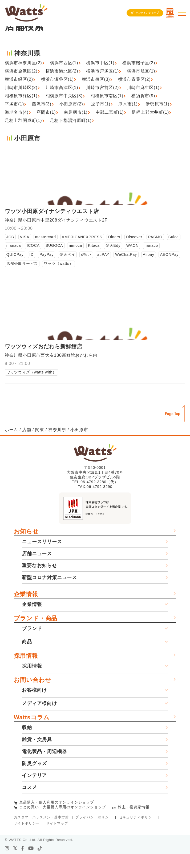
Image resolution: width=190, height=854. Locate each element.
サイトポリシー (27, 823)
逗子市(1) (100, 104)
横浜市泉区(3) (96, 79)
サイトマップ (57, 823)
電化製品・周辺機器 (44, 751)
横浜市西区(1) (64, 63)
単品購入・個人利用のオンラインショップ (56, 802)
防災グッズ (34, 763)
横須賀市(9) (143, 96)
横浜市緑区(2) (19, 79)
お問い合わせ (32, 680)
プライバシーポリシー (93, 817)
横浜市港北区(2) (62, 71)
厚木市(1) (128, 104)
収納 (27, 727)
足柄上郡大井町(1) (150, 112)
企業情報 (26, 594)
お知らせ (26, 531)
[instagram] (7, 848)
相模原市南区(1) (107, 96)
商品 (27, 641)
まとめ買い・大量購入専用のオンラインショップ (62, 807)
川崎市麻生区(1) (143, 87)
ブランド (32, 628)
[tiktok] (40, 848)
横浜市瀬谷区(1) (57, 79)
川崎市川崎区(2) (21, 87)
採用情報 (26, 655)
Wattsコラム (32, 717)
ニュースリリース (42, 541)
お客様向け (34, 690)
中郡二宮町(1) (110, 112)
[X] (15, 848)
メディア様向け (39, 703)
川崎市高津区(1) (62, 87)
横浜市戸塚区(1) (102, 71)
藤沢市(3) (41, 104)
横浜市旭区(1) (141, 71)
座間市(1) (46, 112)
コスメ (29, 787)
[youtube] (31, 848)
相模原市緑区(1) (21, 96)
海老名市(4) (17, 112)
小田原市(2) (71, 104)
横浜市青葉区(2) (134, 79)
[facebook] (22, 848)
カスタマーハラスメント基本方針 (41, 817)
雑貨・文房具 (37, 739)
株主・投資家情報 (133, 807)
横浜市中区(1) (100, 63)
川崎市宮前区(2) (102, 87)
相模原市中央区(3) (64, 96)
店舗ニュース (37, 553)
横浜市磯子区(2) (138, 63)
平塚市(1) (14, 104)
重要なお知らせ (39, 565)
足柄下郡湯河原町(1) (70, 120)
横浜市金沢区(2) (21, 71)
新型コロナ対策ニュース (49, 577)
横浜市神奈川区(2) (23, 63)
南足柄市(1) (75, 112)
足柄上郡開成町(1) (23, 120)
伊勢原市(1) (157, 104)
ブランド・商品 (36, 618)
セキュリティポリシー (137, 817)
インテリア (34, 775)
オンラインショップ (147, 12)
